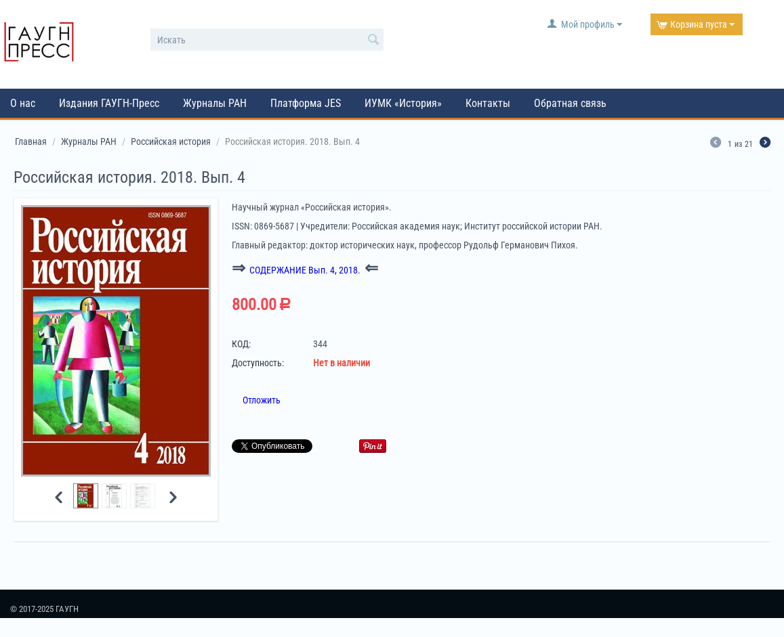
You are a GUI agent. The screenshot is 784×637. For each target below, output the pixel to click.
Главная (31, 141)
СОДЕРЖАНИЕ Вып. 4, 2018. (304, 270)
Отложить (262, 400)
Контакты (488, 103)
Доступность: (258, 362)
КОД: (241, 343)
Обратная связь (570, 103)
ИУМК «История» (403, 103)
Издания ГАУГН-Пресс (109, 103)
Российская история (171, 141)
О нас (22, 103)
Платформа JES (305, 103)
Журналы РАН (215, 103)
